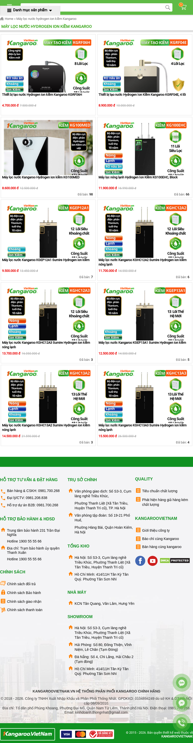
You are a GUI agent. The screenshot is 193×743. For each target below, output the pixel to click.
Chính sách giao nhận (20, 601)
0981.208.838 (36, 498)
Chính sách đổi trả (18, 583)
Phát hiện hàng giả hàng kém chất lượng (161, 501)
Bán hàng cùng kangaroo (158, 547)
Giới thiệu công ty (152, 530)
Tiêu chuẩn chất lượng (156, 490)
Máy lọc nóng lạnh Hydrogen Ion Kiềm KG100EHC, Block (138, 177)
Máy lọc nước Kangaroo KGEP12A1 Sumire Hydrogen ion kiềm (45, 260)
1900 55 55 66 (30, 541)
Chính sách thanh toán (21, 610)
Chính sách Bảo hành (20, 592)
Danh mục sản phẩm (30, 10)
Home (6, 19)
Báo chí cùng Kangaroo (157, 539)
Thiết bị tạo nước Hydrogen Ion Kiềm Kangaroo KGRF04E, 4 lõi (142, 94)
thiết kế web (171, 732)
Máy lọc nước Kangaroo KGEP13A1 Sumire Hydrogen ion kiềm (142, 342)
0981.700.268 (49, 491)
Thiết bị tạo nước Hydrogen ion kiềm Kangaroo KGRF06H (42, 94)
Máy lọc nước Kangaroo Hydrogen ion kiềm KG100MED (41, 177)
